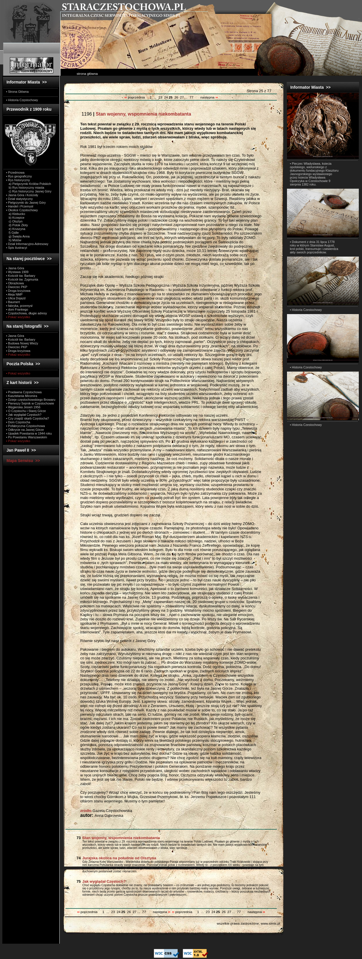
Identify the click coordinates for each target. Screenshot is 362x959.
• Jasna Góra (15, 268)
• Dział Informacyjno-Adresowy (27, 244)
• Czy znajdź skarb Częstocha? (27, 418)
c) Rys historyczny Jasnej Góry (29, 191)
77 (191, 97)
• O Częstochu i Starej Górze (26, 411)
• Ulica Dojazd (15, 298)
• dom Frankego (17, 309)
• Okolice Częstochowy (22, 210)
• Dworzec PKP (16, 287)
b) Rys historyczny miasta (25, 187)
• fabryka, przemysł (19, 305)
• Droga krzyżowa (18, 290)
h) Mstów (13, 240)
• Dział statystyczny (19, 199)
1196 (135, 114)
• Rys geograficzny (19, 176)
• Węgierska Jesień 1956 (23, 407)
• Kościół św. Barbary (20, 275)
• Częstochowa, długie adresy (26, 313)
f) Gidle (12, 232)
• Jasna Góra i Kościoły (22, 195)
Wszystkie (81, 832)
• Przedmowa (15, 172)
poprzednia (135, 97)
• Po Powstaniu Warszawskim (26, 437)
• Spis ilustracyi (16, 247)
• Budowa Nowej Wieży (22, 343)
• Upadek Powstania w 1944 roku (29, 433)
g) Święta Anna (18, 236)
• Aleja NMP (14, 294)
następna (209, 97)
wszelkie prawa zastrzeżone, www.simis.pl (248, 923)
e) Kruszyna (15, 229)
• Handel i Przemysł (19, 206)
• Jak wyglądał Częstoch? (23, 414)
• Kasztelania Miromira (21, 396)
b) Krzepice (15, 217)
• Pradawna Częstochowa (24, 392)
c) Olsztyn (14, 221)
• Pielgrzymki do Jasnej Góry (26, 202)
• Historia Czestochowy (306, 309)
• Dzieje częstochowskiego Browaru (30, 399)
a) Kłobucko (15, 214)
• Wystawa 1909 (17, 272)
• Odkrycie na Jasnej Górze (25, 429)
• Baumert (13, 302)
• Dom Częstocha (18, 422)
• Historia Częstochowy (22, 100)
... (155, 97)
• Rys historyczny (18, 180)
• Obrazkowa (15, 283)
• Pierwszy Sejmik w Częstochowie (30, 403)
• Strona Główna (17, 91)
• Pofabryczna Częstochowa (25, 426)
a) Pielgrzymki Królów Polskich (28, 184)
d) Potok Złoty (17, 225)
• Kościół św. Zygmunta (22, 279)
